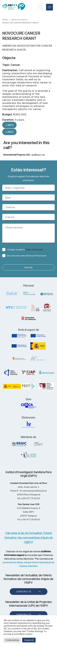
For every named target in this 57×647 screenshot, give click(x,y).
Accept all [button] (28, 640)
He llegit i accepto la (22, 249)
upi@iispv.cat (38, 154)
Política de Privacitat (34, 249)
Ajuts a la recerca (19, 20)
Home (5, 20)
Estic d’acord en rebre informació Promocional (24, 255)
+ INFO (9, 125)
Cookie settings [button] (12, 640)
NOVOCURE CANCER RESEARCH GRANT (20, 23)
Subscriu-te (24, 591)
